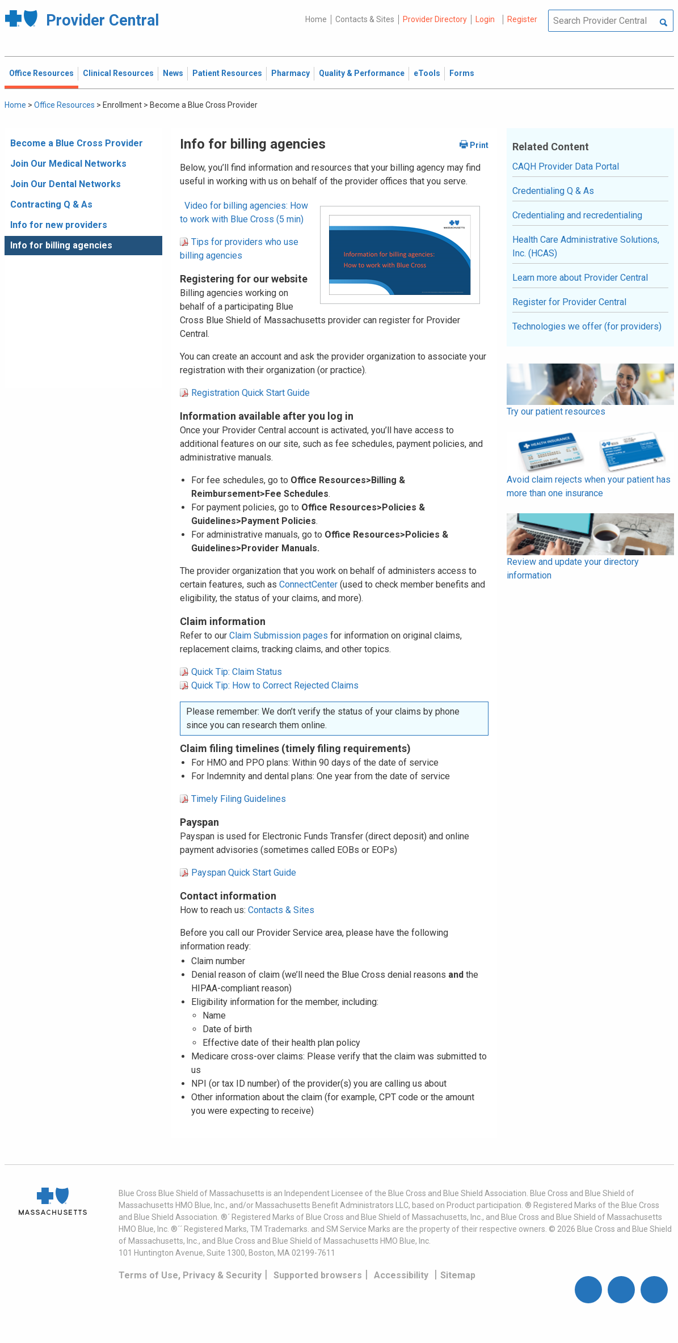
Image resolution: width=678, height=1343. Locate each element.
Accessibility (401, 1275)
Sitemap (457, 1275)
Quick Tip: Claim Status (236, 671)
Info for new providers (58, 224)
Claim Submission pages (278, 635)
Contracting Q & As (51, 204)
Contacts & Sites (364, 19)
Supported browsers (317, 1275)
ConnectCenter (308, 584)
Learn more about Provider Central (580, 277)
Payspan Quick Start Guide (243, 872)
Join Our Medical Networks (68, 163)
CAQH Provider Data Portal (565, 166)
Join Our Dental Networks (65, 184)
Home (316, 19)
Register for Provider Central (569, 302)
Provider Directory (435, 19)
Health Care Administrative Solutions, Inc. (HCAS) (585, 246)
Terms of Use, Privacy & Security (190, 1275)
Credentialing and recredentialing (577, 215)
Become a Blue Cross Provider (76, 143)
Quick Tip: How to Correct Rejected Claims (275, 685)
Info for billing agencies (61, 245)
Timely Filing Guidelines (238, 798)
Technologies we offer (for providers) (587, 326)
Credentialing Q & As (553, 190)
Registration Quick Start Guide (250, 392)
